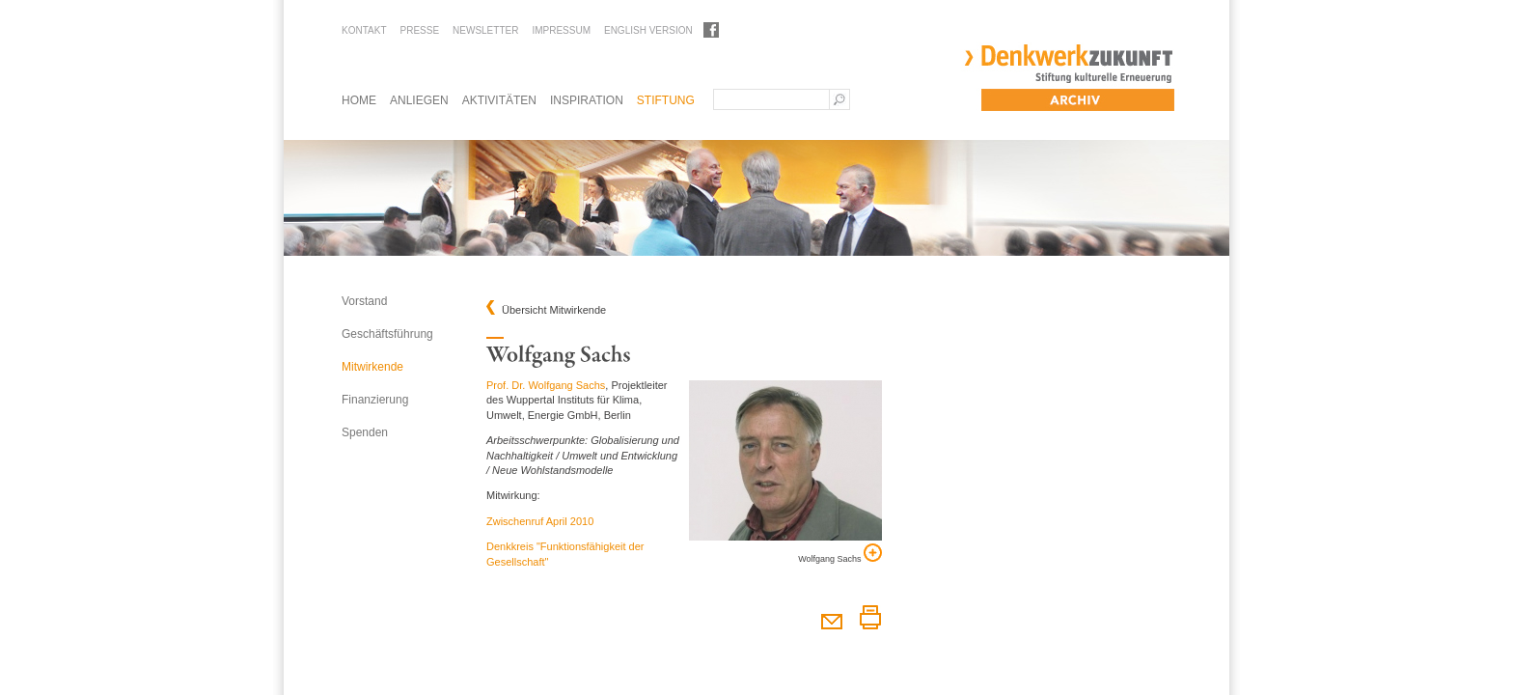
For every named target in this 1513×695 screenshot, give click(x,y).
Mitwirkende (372, 367)
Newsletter (485, 30)
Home (359, 100)
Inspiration (586, 100)
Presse (419, 30)
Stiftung (666, 100)
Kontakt (364, 30)
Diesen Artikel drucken (870, 617)
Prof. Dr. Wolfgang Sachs (545, 385)
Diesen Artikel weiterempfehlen (831, 617)
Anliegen (419, 100)
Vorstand (364, 301)
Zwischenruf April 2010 (539, 521)
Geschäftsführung (387, 334)
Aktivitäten (499, 100)
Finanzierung (375, 399)
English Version (648, 30)
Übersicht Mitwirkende (554, 310)
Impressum (561, 30)
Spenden (365, 432)
